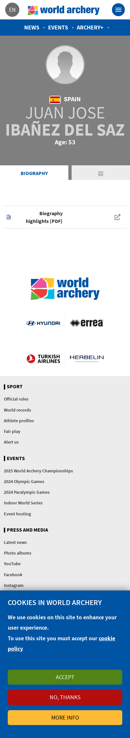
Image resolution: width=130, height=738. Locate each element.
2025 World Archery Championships (38, 471)
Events (58, 27)
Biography (34, 173)
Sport (15, 387)
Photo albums (17, 553)
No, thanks (65, 697)
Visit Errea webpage (87, 322)
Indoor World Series (23, 503)
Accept (65, 677)
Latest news (15, 542)
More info (65, 717)
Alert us (11, 442)
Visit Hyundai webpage (43, 322)
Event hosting (17, 514)
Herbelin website (87, 358)
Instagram (14, 585)
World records (17, 410)
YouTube (12, 564)
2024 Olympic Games (24, 481)
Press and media (27, 530)
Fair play (12, 431)
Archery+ (90, 27)
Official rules (16, 399)
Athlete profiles (19, 421)
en (12, 9)
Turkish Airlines (43, 358)
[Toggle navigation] (118, 9)
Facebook (13, 575)
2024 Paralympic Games (27, 492)
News (31, 27)
